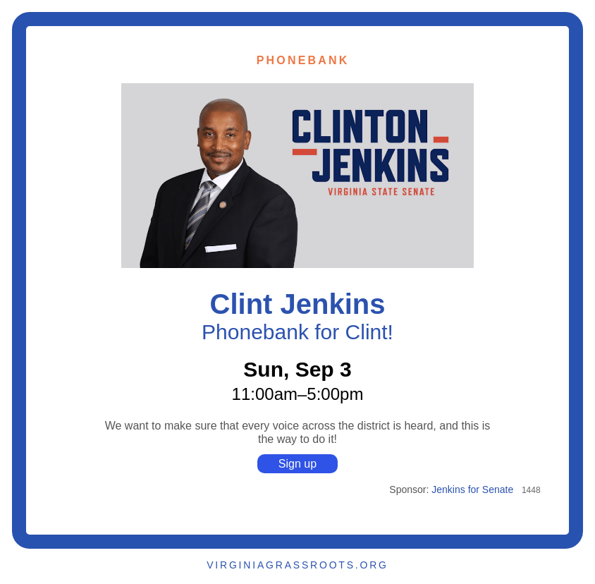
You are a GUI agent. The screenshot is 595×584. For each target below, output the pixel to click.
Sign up (297, 464)
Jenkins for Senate (472, 489)
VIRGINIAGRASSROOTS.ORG (297, 565)
